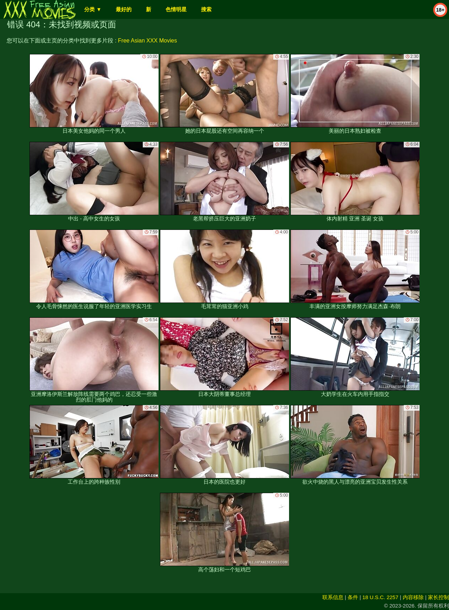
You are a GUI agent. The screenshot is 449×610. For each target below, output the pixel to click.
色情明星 (176, 9)
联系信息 (332, 597)
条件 (353, 597)
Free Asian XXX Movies (147, 41)
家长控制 (438, 597)
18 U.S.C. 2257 (380, 597)
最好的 (124, 9)
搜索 (206, 9)
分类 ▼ (92, 9)
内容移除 (413, 597)
